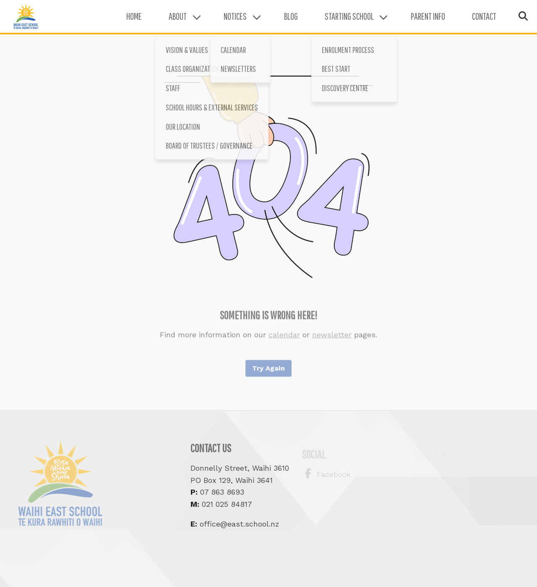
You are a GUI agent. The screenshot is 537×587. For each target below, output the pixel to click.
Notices (218, 21)
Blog (274, 21)
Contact (467, 21)
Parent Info (411, 21)
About (161, 21)
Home (117, 21)
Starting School (332, 21)
